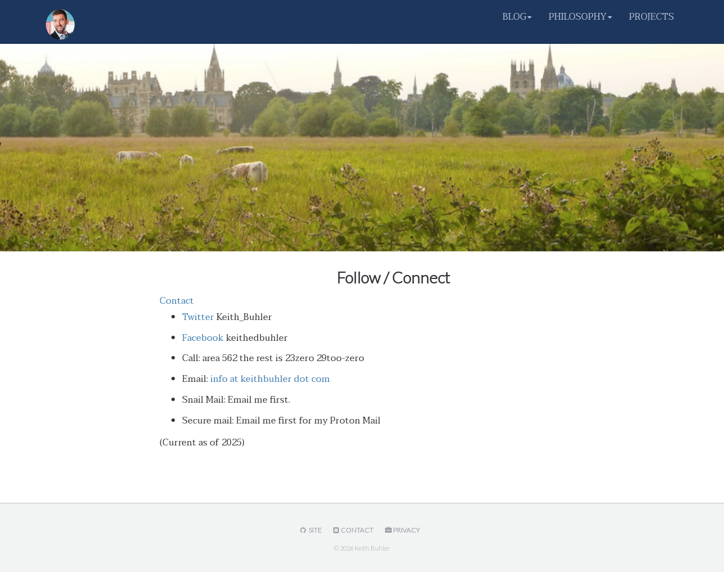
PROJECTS (651, 17)
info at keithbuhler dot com (270, 379)
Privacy (401, 530)
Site (309, 530)
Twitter (198, 317)
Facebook (203, 338)
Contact (177, 301)
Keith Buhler (372, 548)
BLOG (517, 17)
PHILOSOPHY (580, 17)
